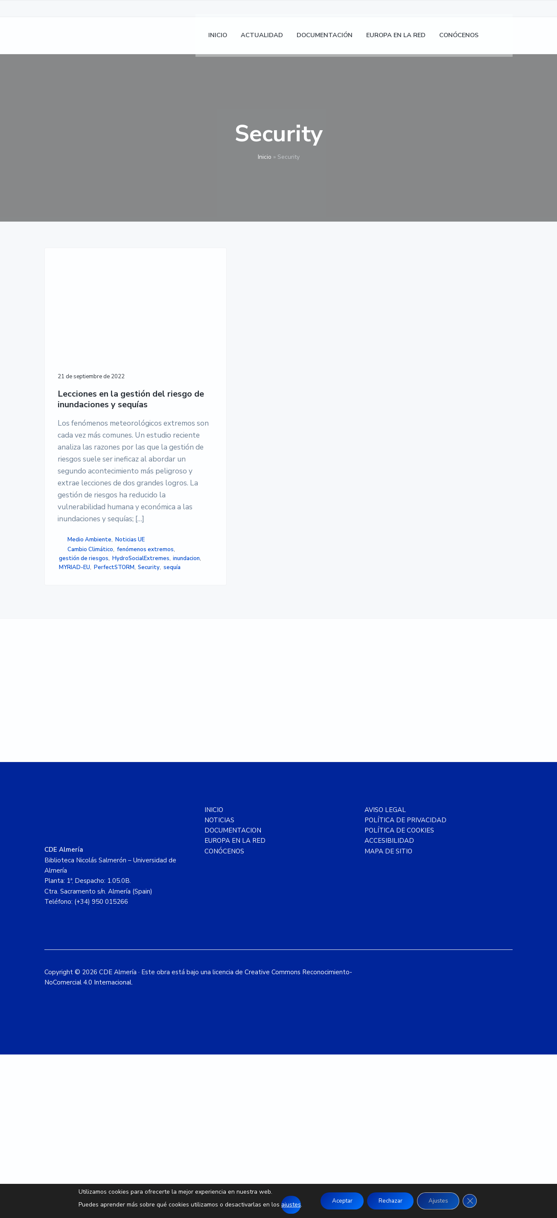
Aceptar (337, 1201)
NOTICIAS (219, 983)
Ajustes (442, 1201)
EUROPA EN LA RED (234, 1004)
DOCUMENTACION (232, 994)
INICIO (213, 973)
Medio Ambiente (89, 654)
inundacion (72, 709)
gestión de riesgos (83, 691)
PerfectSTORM (79, 718)
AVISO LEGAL (385, 973)
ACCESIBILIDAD (389, 1004)
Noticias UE (73, 663)
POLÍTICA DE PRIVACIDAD (405, 983)
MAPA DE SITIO (388, 1015)
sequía (67, 727)
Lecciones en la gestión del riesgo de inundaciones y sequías (93, 362)
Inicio (264, 157)
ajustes (284, 1204)
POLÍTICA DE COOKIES (399, 994)
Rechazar (390, 1201)
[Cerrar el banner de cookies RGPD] (476, 1201)
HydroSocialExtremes (87, 700)
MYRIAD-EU (105, 709)
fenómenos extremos (87, 682)
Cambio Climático (90, 674)
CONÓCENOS (224, 1015)
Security (114, 718)
